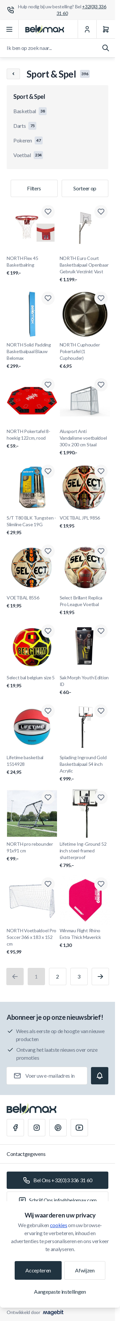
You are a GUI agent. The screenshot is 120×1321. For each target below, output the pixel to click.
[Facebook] (15, 1127)
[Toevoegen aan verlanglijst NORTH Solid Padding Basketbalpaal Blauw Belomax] (48, 298)
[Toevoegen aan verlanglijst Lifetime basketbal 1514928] (48, 711)
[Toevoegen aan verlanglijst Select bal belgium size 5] (48, 631)
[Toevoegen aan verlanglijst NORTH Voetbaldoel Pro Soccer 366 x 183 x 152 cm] (48, 884)
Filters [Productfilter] (34, 188)
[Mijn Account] (87, 29)
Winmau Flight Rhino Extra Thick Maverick (85, 938)
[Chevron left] (13, 74)
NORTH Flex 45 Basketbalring (32, 265)
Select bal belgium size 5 (32, 682)
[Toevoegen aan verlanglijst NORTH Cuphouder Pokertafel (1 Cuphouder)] (101, 298)
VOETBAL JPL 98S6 (85, 522)
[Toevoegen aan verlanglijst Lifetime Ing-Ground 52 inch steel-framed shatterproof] (101, 797)
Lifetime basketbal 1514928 (32, 765)
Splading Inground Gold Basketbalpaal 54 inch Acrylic (85, 768)
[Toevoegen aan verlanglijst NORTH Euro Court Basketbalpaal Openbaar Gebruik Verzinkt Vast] (101, 211)
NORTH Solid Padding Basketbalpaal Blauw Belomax (32, 355)
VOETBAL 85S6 (32, 602)
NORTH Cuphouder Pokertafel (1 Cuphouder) (85, 355)
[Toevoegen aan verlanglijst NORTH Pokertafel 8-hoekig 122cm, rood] (48, 384)
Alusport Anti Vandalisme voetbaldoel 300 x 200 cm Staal (85, 442)
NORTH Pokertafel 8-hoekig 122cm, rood (32, 438)
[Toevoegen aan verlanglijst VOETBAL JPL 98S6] (101, 471)
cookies (58, 1225)
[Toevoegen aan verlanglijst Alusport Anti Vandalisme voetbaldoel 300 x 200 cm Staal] (101, 384)
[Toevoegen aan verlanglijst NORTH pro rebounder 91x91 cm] (48, 797)
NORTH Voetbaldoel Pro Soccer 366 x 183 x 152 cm (32, 941)
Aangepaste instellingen (60, 1291)
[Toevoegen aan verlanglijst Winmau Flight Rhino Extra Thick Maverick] (101, 884)
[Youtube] (79, 1127)
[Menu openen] (9, 29)
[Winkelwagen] (105, 29)
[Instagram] (36, 1127)
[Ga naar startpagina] (44, 29)
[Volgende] (100, 976)
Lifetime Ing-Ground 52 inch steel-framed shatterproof (85, 855)
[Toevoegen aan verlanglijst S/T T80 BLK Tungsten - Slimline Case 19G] (48, 471)
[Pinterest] (58, 1127)
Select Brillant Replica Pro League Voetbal (85, 605)
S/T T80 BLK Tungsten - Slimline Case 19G (32, 525)
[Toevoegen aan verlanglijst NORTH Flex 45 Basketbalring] (48, 211)
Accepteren (38, 1270)
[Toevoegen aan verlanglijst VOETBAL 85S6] (48, 551)
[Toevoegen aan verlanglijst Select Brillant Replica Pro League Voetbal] (101, 551)
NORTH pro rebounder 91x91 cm (32, 851)
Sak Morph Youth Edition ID (85, 685)
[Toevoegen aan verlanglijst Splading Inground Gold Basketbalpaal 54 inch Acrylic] (101, 711)
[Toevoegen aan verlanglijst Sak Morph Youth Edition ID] (101, 631)
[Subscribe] (99, 1075)
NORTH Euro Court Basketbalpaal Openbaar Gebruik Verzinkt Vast (85, 269)
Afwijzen (84, 1270)
